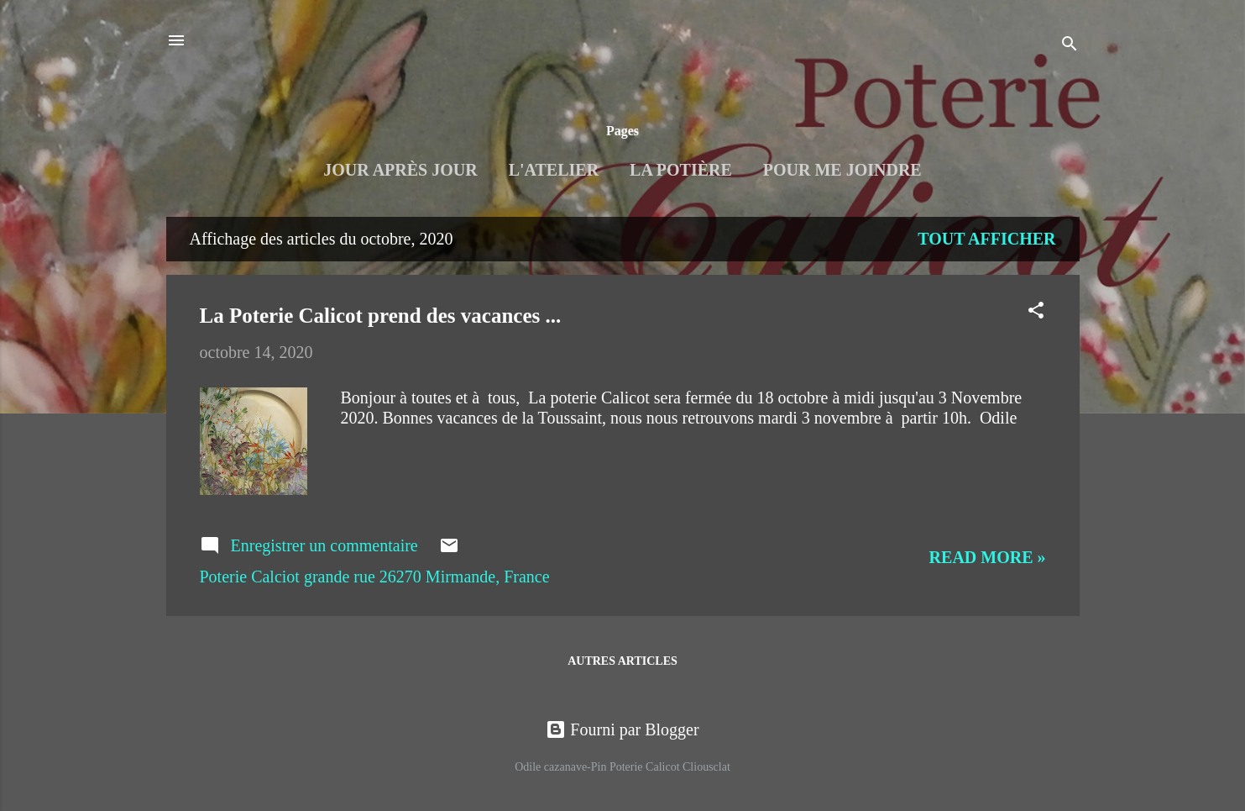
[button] (1036, 312)
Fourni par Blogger (622, 729)
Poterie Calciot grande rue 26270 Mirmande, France (375, 576)
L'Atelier (554, 170)
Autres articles (622, 661)
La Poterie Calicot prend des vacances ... (381, 315)
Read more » (987, 557)
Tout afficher (986, 238)
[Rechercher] (1069, 45)
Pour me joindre (842, 170)
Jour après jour (400, 170)
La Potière (681, 170)
